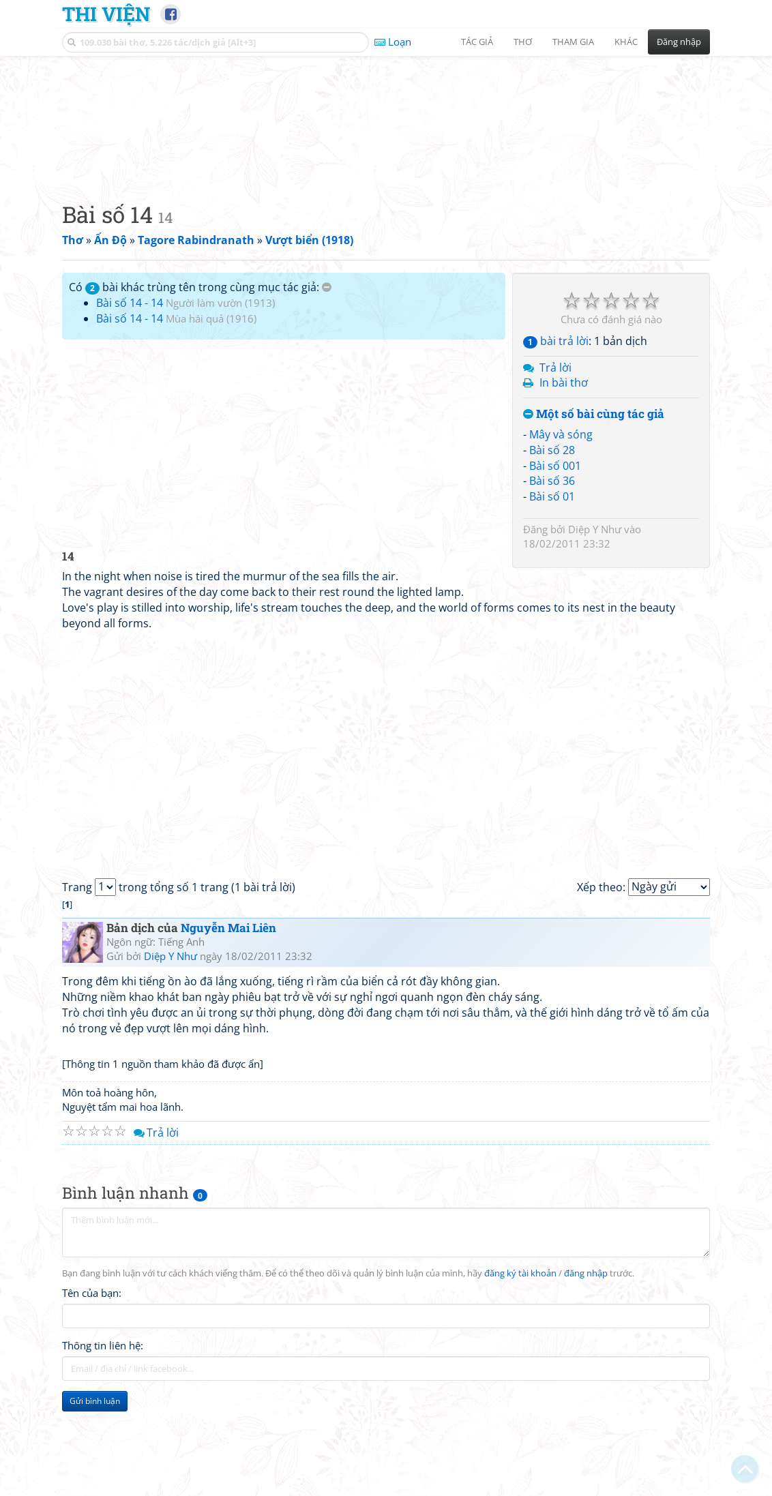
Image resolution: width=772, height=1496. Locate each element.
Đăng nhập (679, 41)
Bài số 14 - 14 (129, 387)
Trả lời (555, 452)
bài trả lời (556, 426)
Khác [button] (626, 41)
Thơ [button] (523, 41)
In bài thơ (563, 467)
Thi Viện (106, 14)
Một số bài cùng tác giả (593, 499)
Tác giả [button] (477, 41)
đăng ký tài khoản (520, 1359)
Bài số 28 (552, 535)
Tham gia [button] (573, 41)
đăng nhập (586, 1359)
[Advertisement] (386, 160)
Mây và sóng (561, 519)
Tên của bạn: (91, 1379)
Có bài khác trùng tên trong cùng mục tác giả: (200, 372)
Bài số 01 (552, 581)
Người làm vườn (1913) (220, 388)
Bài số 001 (555, 550)
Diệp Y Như (594, 614)
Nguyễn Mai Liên (228, 1013)
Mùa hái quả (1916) (211, 403)
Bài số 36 (552, 565)
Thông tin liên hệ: (102, 1431)
